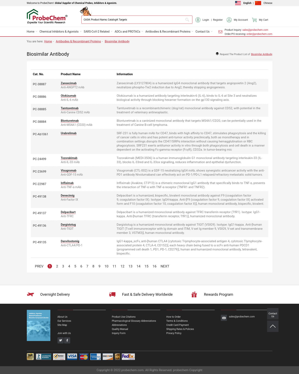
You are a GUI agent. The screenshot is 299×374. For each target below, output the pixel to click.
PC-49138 (39, 196)
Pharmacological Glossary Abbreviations (134, 320)
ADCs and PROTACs (127, 31)
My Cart (260, 19)
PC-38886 (39, 97)
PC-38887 (39, 84)
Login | (204, 19)
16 (154, 266)
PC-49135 (39, 242)
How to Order (173, 316)
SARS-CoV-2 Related (96, 31)
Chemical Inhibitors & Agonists (59, 31)
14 (138, 266)
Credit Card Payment (177, 325)
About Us (63, 316)
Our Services (64, 320)
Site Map (62, 325)
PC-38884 (39, 122)
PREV (39, 266)
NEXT (164, 266)
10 (106, 266)
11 (114, 266)
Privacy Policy (174, 333)
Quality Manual (120, 329)
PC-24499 (39, 159)
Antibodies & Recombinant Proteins (167, 31)
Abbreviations (119, 325)
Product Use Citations (124, 316)
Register (218, 19)
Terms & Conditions (177, 320)
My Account (237, 19)
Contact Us (202, 31)
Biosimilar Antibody (117, 41)
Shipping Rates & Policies (180, 329)
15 (146, 266)
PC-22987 (39, 184)
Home (31, 31)
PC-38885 (39, 109)
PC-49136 (39, 225)
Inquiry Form (119, 333)
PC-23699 (39, 171)
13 (130, 266)
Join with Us (64, 333)
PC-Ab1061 (40, 134)
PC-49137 (39, 213)
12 (122, 266)
